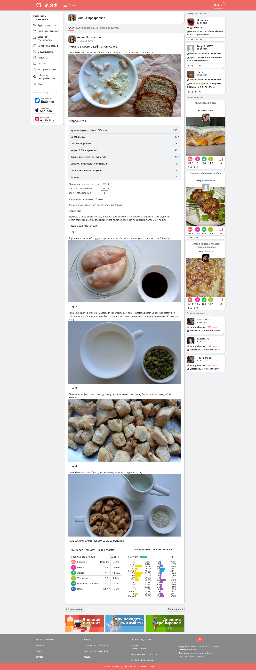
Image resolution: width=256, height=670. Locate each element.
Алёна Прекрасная (91, 18)
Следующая (176, 609)
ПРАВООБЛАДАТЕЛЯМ (141, 639)
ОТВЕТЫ (87, 657)
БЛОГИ (39, 651)
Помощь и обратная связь (46, 92)
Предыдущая (74, 609)
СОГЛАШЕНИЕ (137, 660)
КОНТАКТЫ (152, 654)
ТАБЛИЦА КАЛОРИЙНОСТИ (95, 645)
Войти (218, 5)
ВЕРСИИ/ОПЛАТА (138, 648)
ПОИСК (86, 639)
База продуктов (109, 27)
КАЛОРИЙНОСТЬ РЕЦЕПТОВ (95, 651)
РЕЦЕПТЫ (40, 645)
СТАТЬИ (39, 657)
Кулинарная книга (87, 27)
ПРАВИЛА (148, 660)
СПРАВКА (135, 645)
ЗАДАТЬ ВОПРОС (138, 654)
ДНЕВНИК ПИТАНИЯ (45, 639)
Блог (71, 27)
